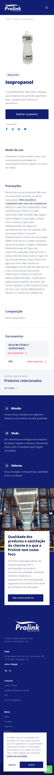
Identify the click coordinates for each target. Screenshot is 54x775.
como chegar (13, 664)
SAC (6, 695)
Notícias (8, 731)
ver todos (11, 388)
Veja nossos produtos (26, 597)
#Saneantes (13, 74)
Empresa (8, 726)
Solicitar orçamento (27, 114)
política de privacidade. (17, 756)
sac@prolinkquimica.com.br (16, 690)
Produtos (16, 19)
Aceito (31, 764)
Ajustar (12, 764)
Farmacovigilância (12, 700)
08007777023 (10, 685)
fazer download (17, 353)
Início (8, 19)
